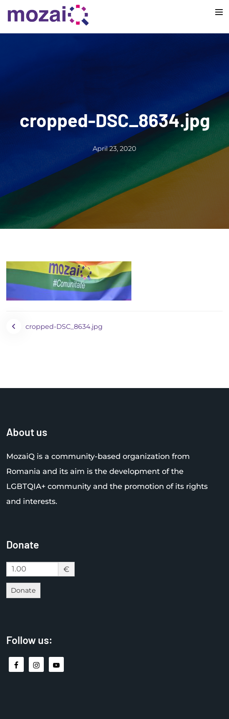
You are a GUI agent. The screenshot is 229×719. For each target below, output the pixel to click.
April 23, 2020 (114, 149)
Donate (23, 590)
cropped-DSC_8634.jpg (64, 327)
